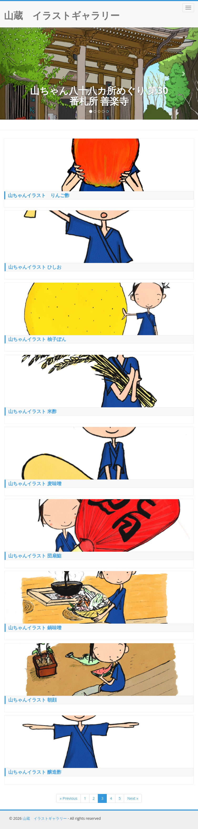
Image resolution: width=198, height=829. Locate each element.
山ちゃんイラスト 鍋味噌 (35, 627)
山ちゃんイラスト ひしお (35, 266)
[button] (15, 73)
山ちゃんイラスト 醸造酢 (35, 771)
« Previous (68, 798)
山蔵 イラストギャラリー (45, 818)
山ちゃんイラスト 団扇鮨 (35, 555)
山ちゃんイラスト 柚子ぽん (38, 338)
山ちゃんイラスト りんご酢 (38, 195)
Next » (132, 798)
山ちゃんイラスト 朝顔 (33, 699)
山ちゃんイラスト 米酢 (33, 410)
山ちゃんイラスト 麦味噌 (35, 482)
